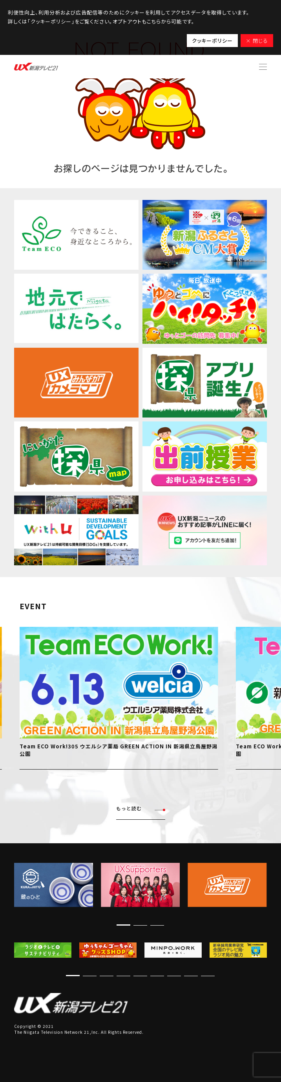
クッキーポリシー (212, 40)
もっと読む (140, 808)
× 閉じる (257, 40)
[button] (123, 925)
